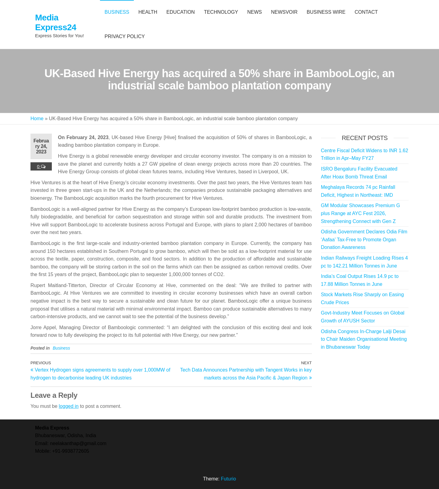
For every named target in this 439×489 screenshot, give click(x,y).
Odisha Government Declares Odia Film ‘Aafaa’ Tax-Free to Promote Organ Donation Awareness (364, 239)
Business (61, 348)
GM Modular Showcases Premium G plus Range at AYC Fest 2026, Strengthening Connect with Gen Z (360, 213)
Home (37, 118)
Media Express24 (55, 22)
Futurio (228, 478)
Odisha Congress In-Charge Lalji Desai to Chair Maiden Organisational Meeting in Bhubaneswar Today (364, 339)
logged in (69, 406)
